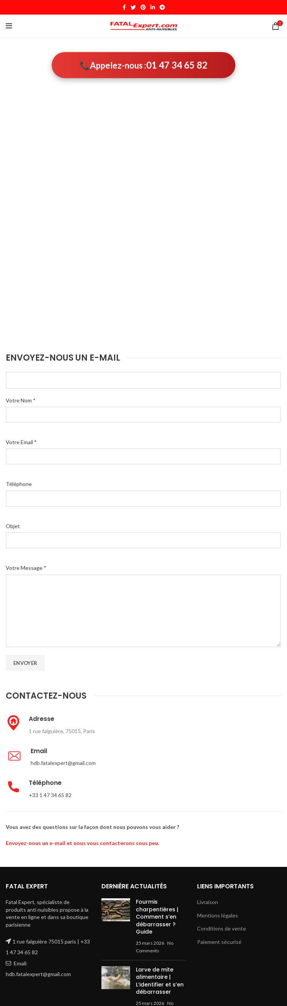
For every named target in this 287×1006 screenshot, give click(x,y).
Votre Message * (26, 568)
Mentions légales (217, 915)
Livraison (207, 902)
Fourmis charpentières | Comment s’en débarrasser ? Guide (157, 916)
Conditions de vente (221, 928)
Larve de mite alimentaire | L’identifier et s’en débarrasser (160, 981)
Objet (13, 526)
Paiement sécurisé (219, 942)
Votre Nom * (21, 400)
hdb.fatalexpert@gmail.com (63, 763)
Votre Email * (21, 442)
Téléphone (19, 484)
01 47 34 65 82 (176, 65)
